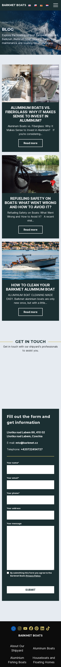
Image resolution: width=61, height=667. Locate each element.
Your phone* (30, 496)
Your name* (30, 466)
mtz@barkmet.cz (27, 442)
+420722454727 (32, 449)
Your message (30, 546)
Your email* (30, 481)
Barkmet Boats (14, 5)
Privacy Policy (33, 576)
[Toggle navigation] (56, 5)
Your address (30, 512)
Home (5, 22)
